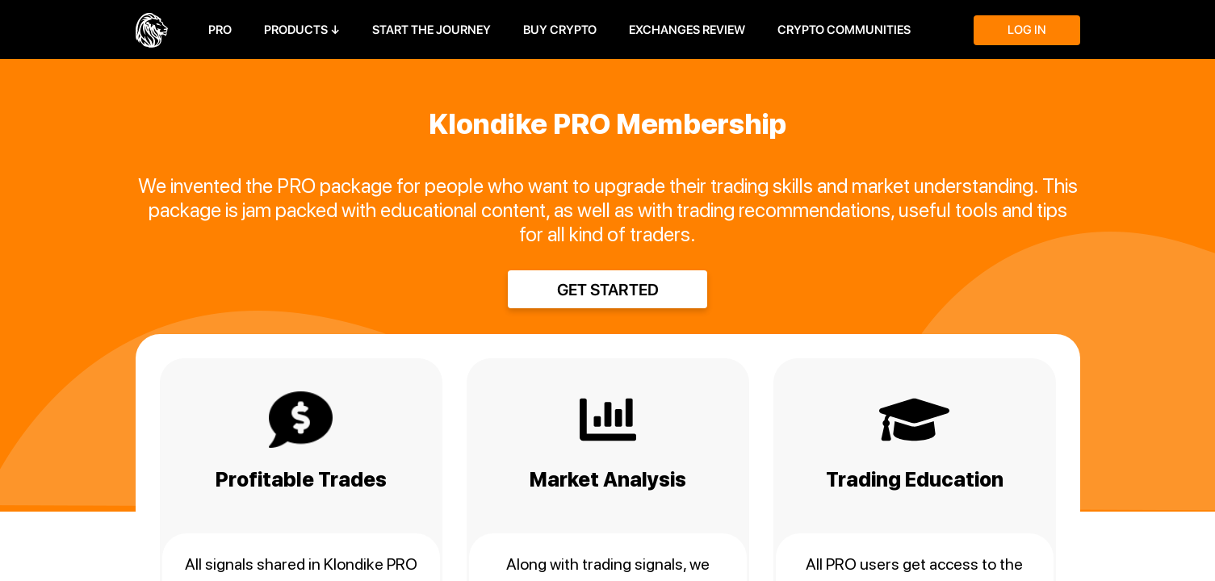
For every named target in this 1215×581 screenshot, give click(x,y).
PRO (220, 30)
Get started (608, 289)
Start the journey (431, 30)
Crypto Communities (844, 30)
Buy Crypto (560, 30)
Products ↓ (302, 30)
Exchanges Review (687, 30)
